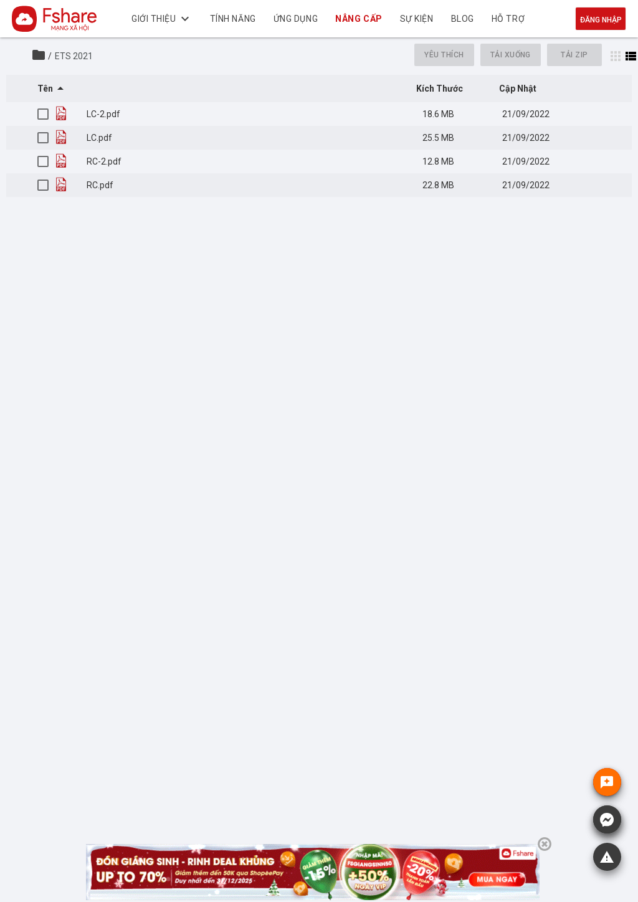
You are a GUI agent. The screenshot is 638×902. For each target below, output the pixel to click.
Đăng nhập (601, 20)
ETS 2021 (74, 56)
